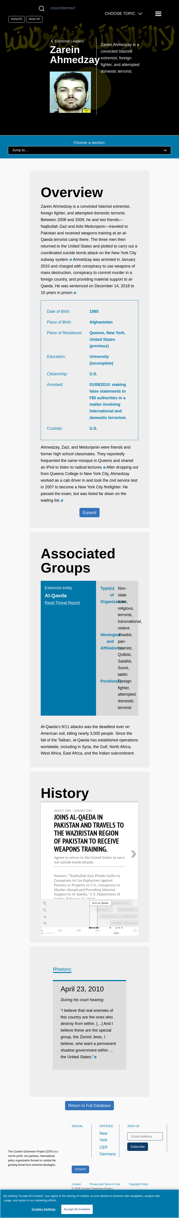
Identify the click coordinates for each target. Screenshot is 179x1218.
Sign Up (34, 19)
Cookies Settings (44, 1209)
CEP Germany (105, 1150)
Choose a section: (89, 142)
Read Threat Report (62, 603)
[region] (89, 869)
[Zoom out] (45, 910)
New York (103, 1136)
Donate (16, 19)
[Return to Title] (45, 923)
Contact (76, 1184)
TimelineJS (48, 933)
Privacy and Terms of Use (105, 1184)
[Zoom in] (45, 903)
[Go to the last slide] (45, 917)
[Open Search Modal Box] (42, 9)
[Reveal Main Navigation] (159, 14)
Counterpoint (62, 8)
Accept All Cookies (77, 1209)
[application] (89, 917)
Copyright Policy (138, 1184)
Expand (89, 512)
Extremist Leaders (67, 41)
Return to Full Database (89, 1105)
